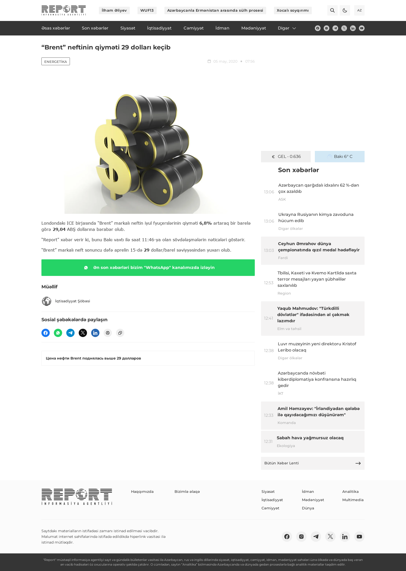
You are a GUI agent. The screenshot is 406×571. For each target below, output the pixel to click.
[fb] (318, 28)
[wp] (58, 333)
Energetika (55, 62)
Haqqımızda (142, 491)
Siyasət (268, 491)
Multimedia (353, 499)
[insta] (326, 28)
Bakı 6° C (340, 156)
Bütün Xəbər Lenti (312, 463)
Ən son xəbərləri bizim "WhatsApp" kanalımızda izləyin (148, 267)
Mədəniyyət (313, 499)
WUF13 (147, 10)
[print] (108, 333)
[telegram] (335, 28)
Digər (287, 28)
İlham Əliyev (114, 10)
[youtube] (362, 28)
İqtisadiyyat (272, 499)
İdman (308, 491)
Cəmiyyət (270, 508)
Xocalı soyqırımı (293, 10)
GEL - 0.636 (286, 156)
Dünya (308, 508)
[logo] (63, 10)
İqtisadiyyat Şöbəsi (65, 301)
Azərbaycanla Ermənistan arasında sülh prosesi (215, 10)
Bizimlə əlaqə (187, 491)
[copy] (120, 333)
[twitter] (344, 28)
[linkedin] (353, 28)
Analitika (350, 491)
